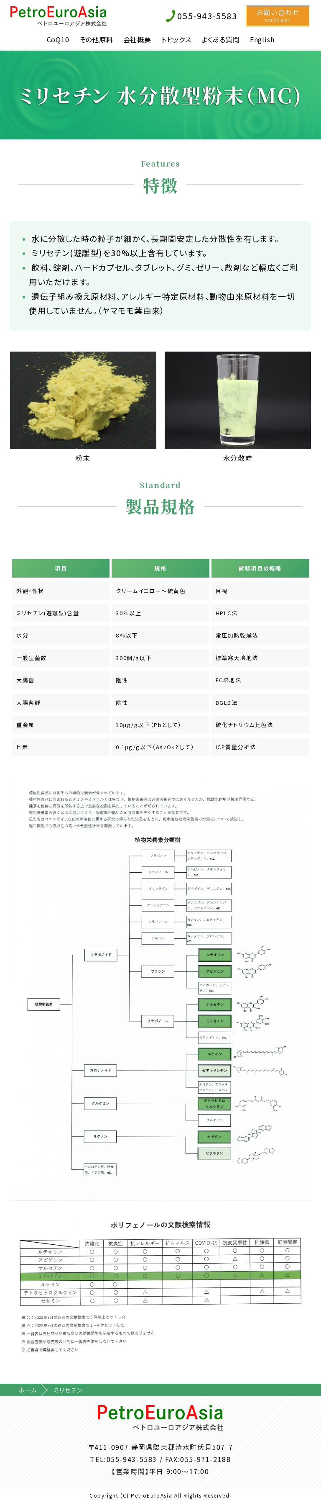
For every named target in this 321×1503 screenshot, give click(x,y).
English (262, 39)
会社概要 (137, 39)
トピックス (176, 39)
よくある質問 (220, 39)
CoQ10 (58, 39)
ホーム (27, 1390)
